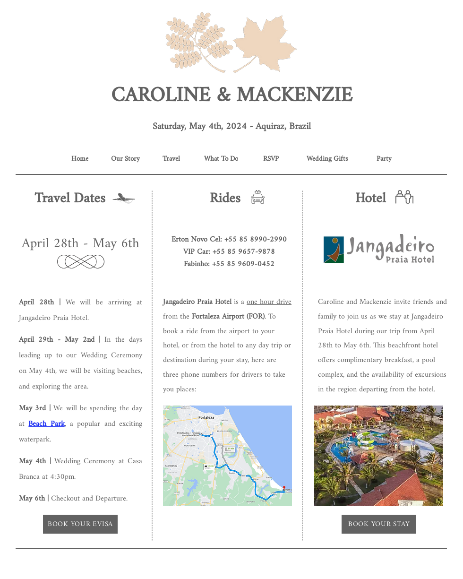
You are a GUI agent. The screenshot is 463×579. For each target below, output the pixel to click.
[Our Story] (125, 159)
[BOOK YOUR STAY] (379, 524)
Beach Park (46, 424)
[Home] (80, 159)
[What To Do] (221, 159)
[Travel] (171, 159)
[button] (379, 248)
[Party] (384, 159)
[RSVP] (271, 159)
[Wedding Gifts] (327, 159)
